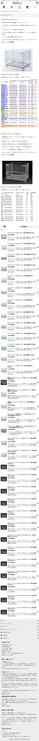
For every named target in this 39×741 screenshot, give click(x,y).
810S (6, 88)
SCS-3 (2, 204)
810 (6, 85)
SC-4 (2, 217)
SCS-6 (2, 220)
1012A (6, 95)
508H (6, 101)
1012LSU (7, 125)
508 (6, 97)
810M (6, 108)
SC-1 (2, 196)
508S (6, 102)
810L (6, 86)
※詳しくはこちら (19, 653)
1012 (6, 90)
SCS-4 (2, 211)
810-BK (7, 115)
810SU (6, 122)
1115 (6, 113)
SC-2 (2, 203)
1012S (6, 94)
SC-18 (2, 201)
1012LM (7, 111)
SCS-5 (2, 218)
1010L (6, 106)
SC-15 (2, 199)
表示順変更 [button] (23, 226)
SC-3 (2, 210)
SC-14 (2, 197)
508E (6, 99)
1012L (6, 92)
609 (6, 104)
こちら (11, 42)
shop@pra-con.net (15, 733)
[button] (2, 3)
